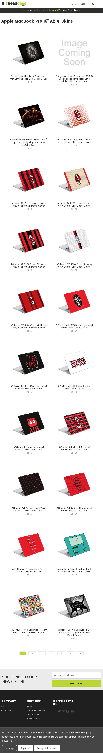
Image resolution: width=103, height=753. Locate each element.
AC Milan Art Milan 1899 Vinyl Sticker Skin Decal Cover (74, 448)
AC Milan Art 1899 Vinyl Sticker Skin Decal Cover (74, 387)
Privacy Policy (33, 718)
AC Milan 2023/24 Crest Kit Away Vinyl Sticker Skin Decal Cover (74, 265)
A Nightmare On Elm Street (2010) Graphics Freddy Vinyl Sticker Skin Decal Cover (28, 142)
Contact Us (6, 710)
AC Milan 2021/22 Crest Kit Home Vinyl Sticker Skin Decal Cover (29, 265)
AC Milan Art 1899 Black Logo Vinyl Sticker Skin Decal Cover (74, 326)
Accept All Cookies (47, 748)
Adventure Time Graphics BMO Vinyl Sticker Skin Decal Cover (74, 570)
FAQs (29, 706)
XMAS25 (56, 10)
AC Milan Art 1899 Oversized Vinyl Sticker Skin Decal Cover (29, 387)
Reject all (25, 748)
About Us (5, 706)
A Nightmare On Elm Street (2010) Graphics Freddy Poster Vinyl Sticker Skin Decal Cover (74, 79)
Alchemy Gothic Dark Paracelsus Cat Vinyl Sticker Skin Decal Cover (28, 77)
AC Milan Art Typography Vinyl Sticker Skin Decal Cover (28, 570)
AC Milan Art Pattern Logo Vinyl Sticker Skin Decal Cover (29, 509)
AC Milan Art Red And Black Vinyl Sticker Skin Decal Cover (74, 509)
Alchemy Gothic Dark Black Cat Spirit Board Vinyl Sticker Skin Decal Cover (74, 632)
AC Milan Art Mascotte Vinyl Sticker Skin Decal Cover (28, 448)
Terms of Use (33, 714)
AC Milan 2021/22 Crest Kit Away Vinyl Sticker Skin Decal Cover (74, 204)
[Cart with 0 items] (93, 4)
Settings (9, 748)
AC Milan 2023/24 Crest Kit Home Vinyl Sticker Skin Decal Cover (28, 326)
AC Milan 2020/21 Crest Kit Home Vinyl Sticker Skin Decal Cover (29, 204)
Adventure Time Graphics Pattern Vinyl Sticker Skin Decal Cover (28, 631)
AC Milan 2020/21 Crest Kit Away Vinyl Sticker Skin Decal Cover (74, 141)
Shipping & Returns (36, 710)
